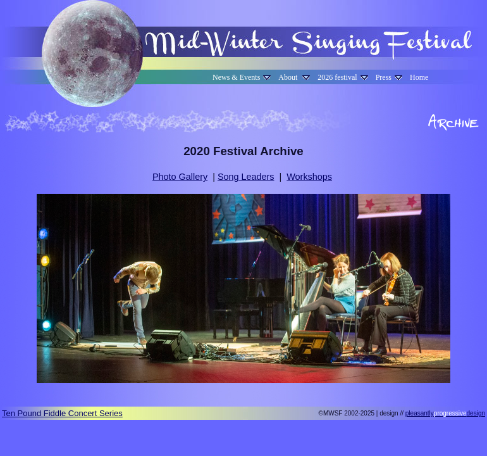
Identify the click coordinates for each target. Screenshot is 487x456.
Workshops (309, 177)
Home (419, 77)
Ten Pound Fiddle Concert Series (62, 413)
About (294, 77)
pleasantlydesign (445, 413)
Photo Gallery (179, 177)
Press (389, 77)
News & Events (242, 77)
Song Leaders (246, 177)
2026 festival (342, 77)
